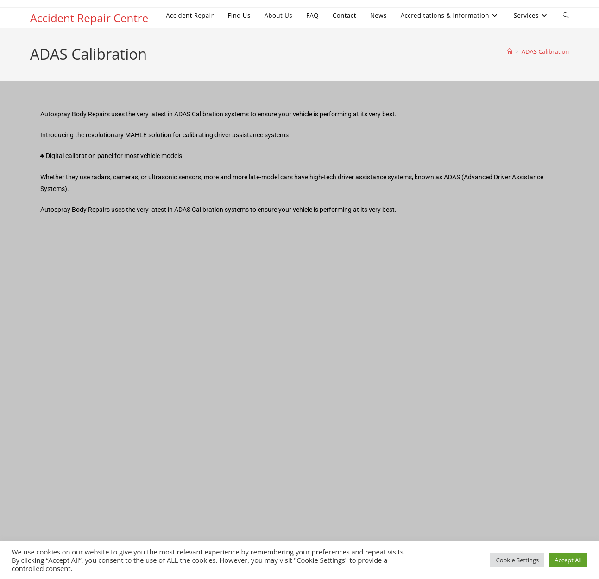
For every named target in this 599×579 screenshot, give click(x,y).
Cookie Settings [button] (517, 560)
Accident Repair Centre (89, 17)
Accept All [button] (568, 560)
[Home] (509, 51)
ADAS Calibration (545, 51)
